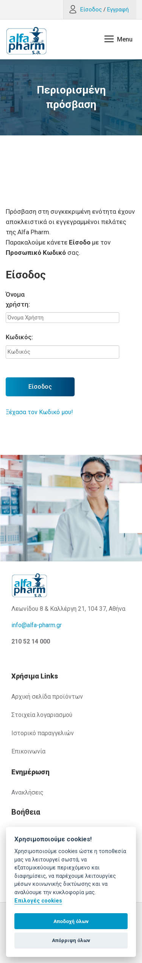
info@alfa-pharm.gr (36, 625)
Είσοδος (40, 386)
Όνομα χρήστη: (18, 299)
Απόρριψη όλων (71, 940)
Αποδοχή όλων (71, 921)
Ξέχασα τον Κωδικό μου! (39, 412)
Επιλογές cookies (38, 901)
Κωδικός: (19, 337)
